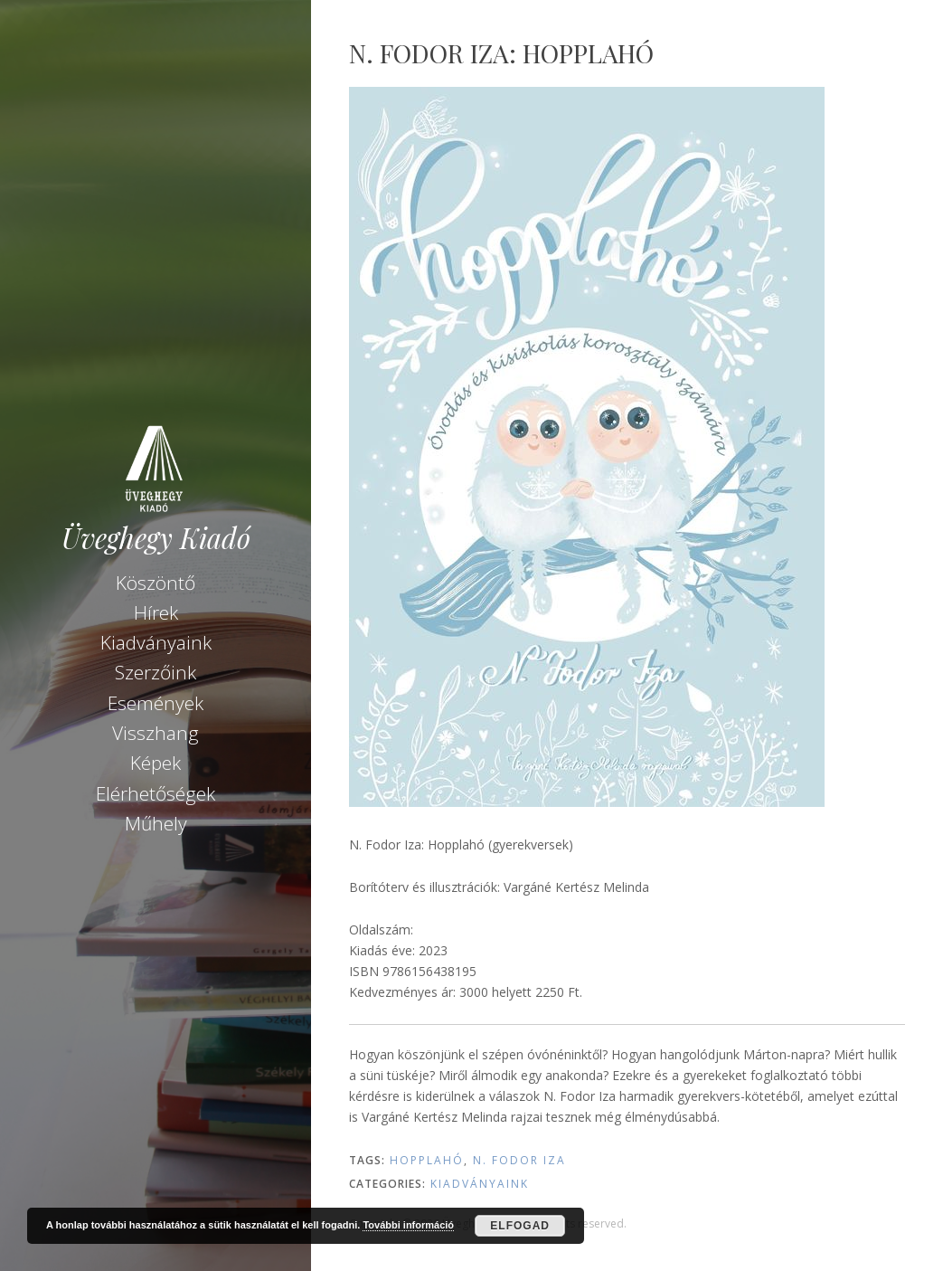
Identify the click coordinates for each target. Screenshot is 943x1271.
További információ (408, 1224)
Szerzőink (155, 672)
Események (155, 703)
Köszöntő (155, 582)
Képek (155, 762)
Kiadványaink (156, 642)
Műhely (156, 823)
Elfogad (520, 1225)
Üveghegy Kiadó (155, 537)
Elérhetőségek (155, 793)
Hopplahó (427, 1160)
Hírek (156, 612)
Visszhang (155, 732)
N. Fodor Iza (519, 1160)
